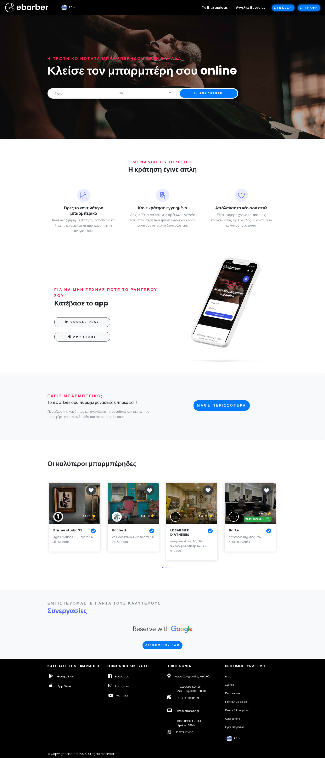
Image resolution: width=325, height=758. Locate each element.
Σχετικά (229, 685)
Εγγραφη (309, 8)
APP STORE (82, 336)
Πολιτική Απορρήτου (237, 710)
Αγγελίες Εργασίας (250, 7)
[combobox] (145, 93)
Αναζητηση (208, 93)
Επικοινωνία (232, 693)
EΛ (66, 7)
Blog (228, 676)
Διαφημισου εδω (162, 645)
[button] (162, 567)
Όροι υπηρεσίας (234, 727)
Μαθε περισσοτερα (221, 405)
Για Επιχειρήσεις (215, 7)
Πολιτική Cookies (236, 702)
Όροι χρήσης (233, 719)
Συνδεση (283, 8)
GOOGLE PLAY (82, 321)
